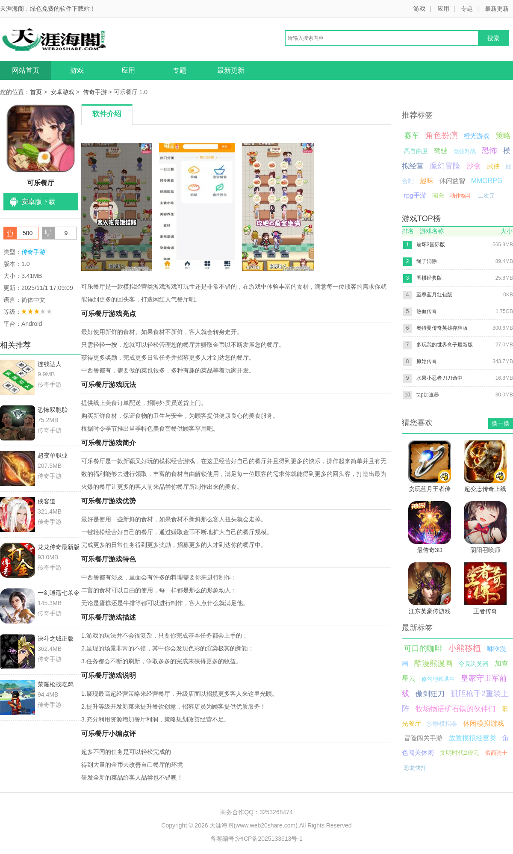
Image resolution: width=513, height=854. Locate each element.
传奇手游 (95, 92)
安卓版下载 (38, 201)
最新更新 (497, 8)
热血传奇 (426, 311)
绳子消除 (426, 261)
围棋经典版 (429, 278)
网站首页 (25, 70)
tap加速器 (427, 395)
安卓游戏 (62, 92)
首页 (36, 92)
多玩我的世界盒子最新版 (444, 345)
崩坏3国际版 (430, 245)
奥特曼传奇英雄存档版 (442, 328)
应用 (443, 8)
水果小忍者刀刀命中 (439, 378)
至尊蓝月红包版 (434, 295)
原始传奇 (426, 361)
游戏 (419, 8)
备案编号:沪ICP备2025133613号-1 (256, 838)
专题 (467, 8)
